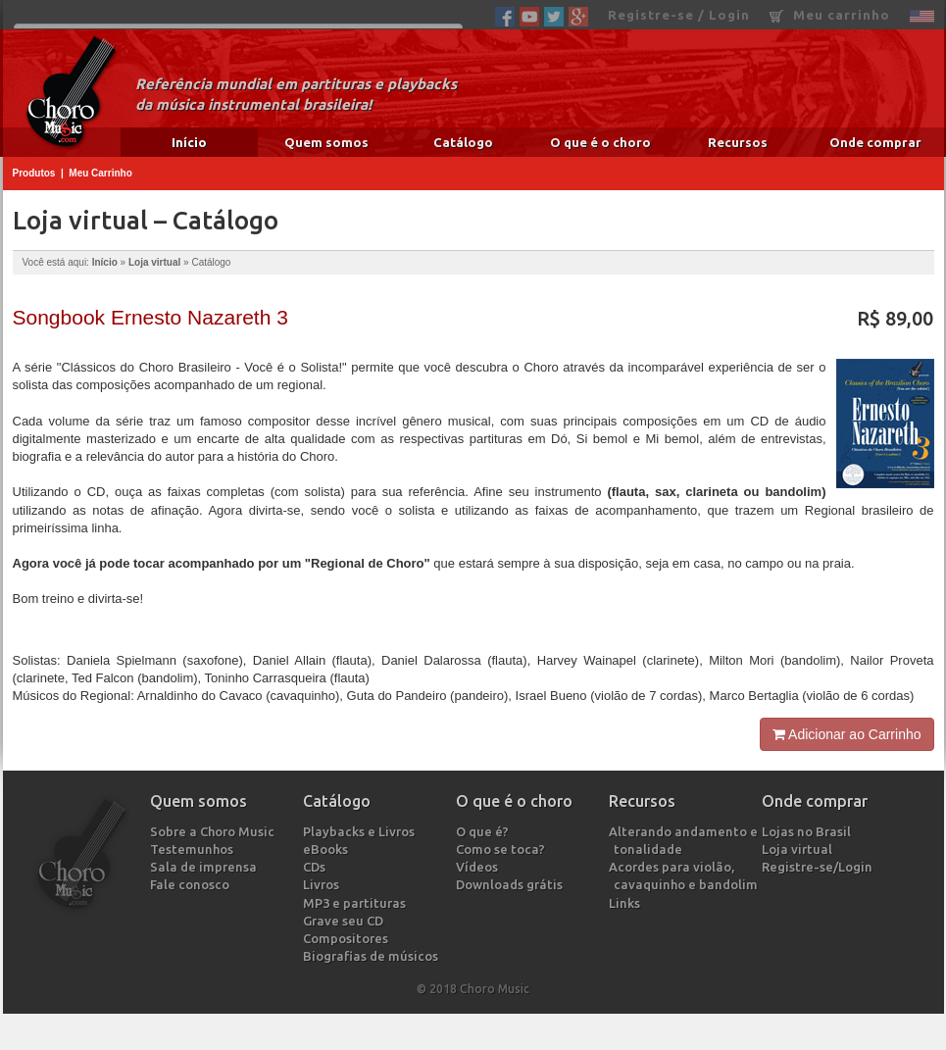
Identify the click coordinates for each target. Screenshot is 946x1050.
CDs (316, 867)
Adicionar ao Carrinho (846, 734)
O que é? (485, 831)
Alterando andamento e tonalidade (686, 840)
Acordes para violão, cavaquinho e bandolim (686, 875)
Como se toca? (503, 849)
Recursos (738, 142)
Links (627, 903)
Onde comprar (875, 142)
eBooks (328, 849)
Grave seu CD (345, 920)
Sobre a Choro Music (214, 831)
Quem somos (326, 142)
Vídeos (479, 867)
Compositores (348, 938)
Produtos (34, 173)
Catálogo (463, 142)
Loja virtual (154, 262)
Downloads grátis (512, 884)
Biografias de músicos (373, 956)
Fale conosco (192, 884)
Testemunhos (194, 849)
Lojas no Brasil (809, 831)
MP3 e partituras (357, 903)
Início (189, 142)
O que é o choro (600, 142)
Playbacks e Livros (361, 831)
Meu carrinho (830, 15)
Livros (323, 884)
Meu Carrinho (100, 173)
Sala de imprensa (206, 867)
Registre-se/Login (819, 867)
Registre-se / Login (679, 15)
